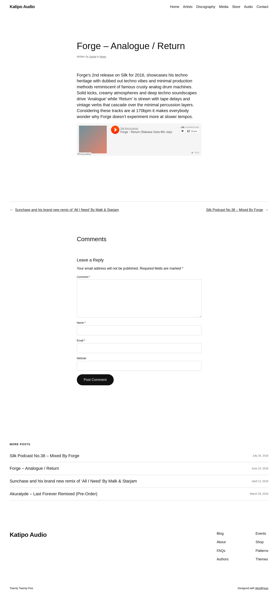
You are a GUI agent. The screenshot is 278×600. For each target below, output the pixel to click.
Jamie (92, 56)
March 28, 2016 (259, 493)
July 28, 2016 (260, 455)
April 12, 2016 (260, 481)
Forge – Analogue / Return (34, 468)
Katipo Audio (22, 6)
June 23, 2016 (260, 468)
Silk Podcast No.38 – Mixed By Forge (234, 210)
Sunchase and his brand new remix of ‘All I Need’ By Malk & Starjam (67, 210)
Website (81, 358)
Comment (83, 276)
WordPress (261, 588)
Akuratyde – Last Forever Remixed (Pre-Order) (53, 494)
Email (81, 340)
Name (81, 322)
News (102, 56)
